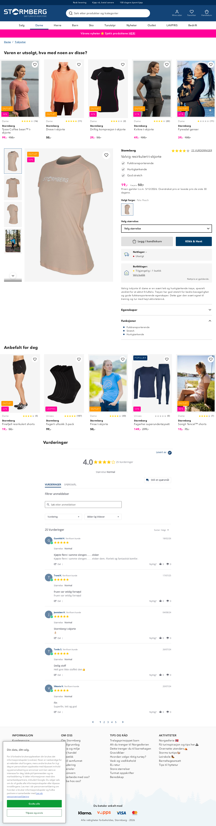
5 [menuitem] (115, 722)
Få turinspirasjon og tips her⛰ (178, 744)
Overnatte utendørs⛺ (173, 748)
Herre (57, 25)
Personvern (68, 773)
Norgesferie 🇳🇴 (169, 740)
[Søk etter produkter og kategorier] (108, 13)
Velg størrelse (167, 229)
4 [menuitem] (112, 722)
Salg (22, 25)
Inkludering (68, 764)
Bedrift (192, 25)
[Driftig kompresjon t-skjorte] (108, 101)
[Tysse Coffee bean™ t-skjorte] (20, 101)
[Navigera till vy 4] (13, 241)
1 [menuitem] (100, 722)
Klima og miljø (70, 748)
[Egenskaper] (166, 310)
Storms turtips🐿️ (169, 752)
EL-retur (115, 764)
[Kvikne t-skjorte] (152, 101)
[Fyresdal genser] (196, 101)
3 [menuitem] (108, 722)
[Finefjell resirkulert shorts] (20, 394)
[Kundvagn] (206, 13)
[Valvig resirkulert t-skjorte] (127, 209)
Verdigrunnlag (70, 744)
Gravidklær (117, 752)
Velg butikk (139, 275)
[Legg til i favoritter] (35, 64)
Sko (91, 25)
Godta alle (34, 803)
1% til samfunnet (71, 760)
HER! (132, 33)
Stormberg (128, 150)
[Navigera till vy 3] (13, 214)
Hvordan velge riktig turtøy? (128, 756)
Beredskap (117, 777)
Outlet (152, 25)
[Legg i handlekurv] (147, 241)
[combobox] (63, 517)
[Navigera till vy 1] (13, 161)
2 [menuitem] (104, 722)
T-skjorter (20, 42)
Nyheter (132, 25)
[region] (34, 782)
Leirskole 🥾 (167, 756)
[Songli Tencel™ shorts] (196, 394)
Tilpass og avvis (34, 812)
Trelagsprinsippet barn (124, 740)
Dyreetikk (67, 756)
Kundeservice (21, 740)
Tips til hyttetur (168, 764)
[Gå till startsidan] (26, 13)
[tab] (157, 480)
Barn (75, 25)
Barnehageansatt (170, 760)
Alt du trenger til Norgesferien (129, 744)
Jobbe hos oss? (71, 781)
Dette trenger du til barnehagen (130, 748)
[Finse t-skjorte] (108, 394)
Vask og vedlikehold (123, 760)
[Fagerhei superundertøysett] (152, 394)
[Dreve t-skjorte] (64, 101)
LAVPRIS (172, 25)
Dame (39, 25)
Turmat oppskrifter (122, 773)
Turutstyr (110, 25)
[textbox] (170, 531)
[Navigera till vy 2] (13, 187)
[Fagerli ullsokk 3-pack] (64, 394)
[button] (59, 564)
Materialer (67, 769)
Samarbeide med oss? (75, 777)
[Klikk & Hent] (194, 241)
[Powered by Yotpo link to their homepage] (164, 453)
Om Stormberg (71, 740)
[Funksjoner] (166, 321)
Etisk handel (69, 752)
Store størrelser (120, 769)
